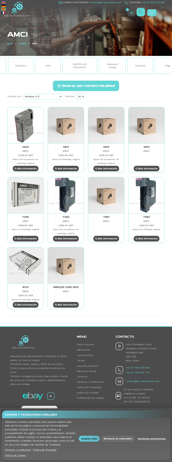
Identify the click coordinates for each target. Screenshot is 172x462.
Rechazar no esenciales (118, 438)
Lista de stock (85, 355)
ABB (60, 65)
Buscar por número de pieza (86, 85)
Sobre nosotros (85, 344)
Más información (26, 168)
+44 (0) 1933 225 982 (153, 2)
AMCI (25, 150)
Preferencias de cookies (90, 398)
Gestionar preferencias (152, 438)
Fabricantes (83, 349)
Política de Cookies (87, 392)
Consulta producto (87, 366)
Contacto (82, 376)
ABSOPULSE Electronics (92, 66)
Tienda (80, 360)
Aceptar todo (89, 438)
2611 (66, 146)
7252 (25, 216)
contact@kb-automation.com (105, 2)
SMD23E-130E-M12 (66, 287)
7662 (146, 216)
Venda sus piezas (86, 371)
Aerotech (152, 65)
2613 (146, 146)
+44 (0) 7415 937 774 (137, 372)
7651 (106, 216)
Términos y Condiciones (90, 382)
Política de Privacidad (89, 387)
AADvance (32, 65)
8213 (26, 287)
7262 (65, 216)
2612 (106, 146)
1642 (25, 146)
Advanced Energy (124, 66)
